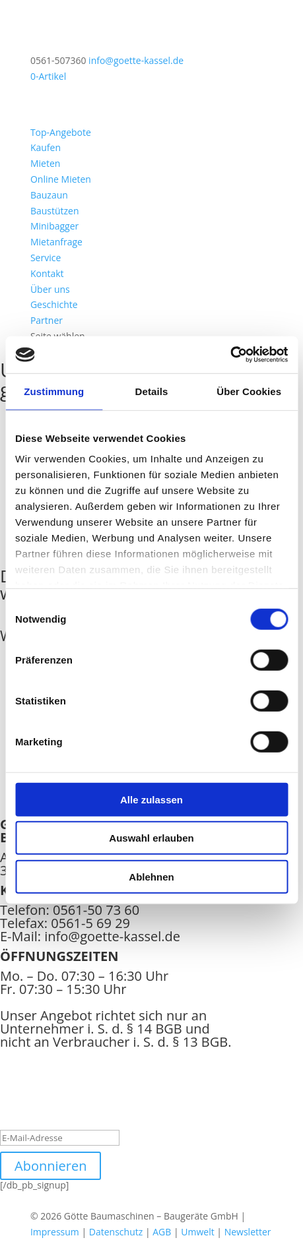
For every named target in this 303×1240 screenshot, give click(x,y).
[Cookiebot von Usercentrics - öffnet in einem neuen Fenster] (230, 354)
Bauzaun (49, 195)
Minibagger (54, 226)
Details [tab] (151, 390)
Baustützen (54, 210)
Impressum (54, 1231)
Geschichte (54, 304)
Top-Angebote (60, 132)
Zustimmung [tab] (54, 390)
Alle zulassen (151, 799)
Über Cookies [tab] (249, 390)
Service (45, 257)
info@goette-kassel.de (112, 936)
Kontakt (47, 273)
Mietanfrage (56, 241)
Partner (46, 320)
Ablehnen (151, 876)
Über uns (50, 289)
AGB (161, 1231)
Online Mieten (60, 179)
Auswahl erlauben (151, 838)
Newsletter (247, 1231)
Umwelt (197, 1231)
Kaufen (45, 147)
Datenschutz (116, 1231)
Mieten (45, 163)
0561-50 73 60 (96, 910)
